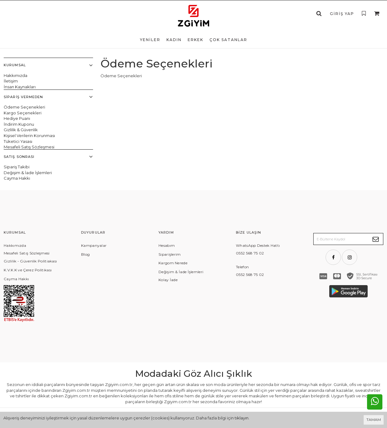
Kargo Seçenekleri (22, 112)
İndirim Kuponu (19, 124)
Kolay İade (168, 280)
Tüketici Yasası (18, 141)
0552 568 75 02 (250, 254)
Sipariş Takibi (16, 167)
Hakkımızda (15, 75)
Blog (85, 255)
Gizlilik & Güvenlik (21, 130)
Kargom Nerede (172, 264)
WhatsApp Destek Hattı (258, 246)
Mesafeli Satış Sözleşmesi (29, 147)
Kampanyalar (94, 246)
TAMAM (373, 419)
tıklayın (241, 417)
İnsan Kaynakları (20, 86)
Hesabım (166, 246)
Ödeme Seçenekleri (24, 107)
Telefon (242, 268)
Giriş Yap (342, 13)
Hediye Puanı (17, 118)
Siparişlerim (169, 255)
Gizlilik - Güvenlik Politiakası (30, 262)
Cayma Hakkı (17, 179)
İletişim (11, 80)
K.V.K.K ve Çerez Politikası (28, 271)
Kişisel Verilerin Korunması (29, 135)
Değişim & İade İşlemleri (28, 173)
